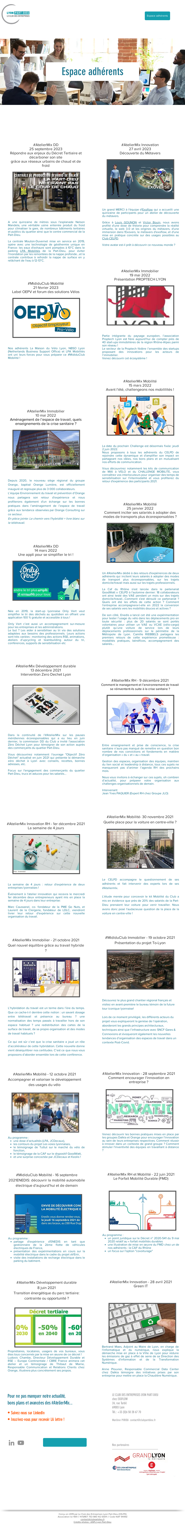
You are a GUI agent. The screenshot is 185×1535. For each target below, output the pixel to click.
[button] (65, 1442)
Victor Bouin (151, 222)
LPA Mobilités (30, 250)
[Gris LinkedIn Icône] (11, 1443)
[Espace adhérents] (157, 16)
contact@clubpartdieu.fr (143, 1420)
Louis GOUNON (126, 222)
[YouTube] (21, 1443)
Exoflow (147, 209)
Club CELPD (110, 238)
